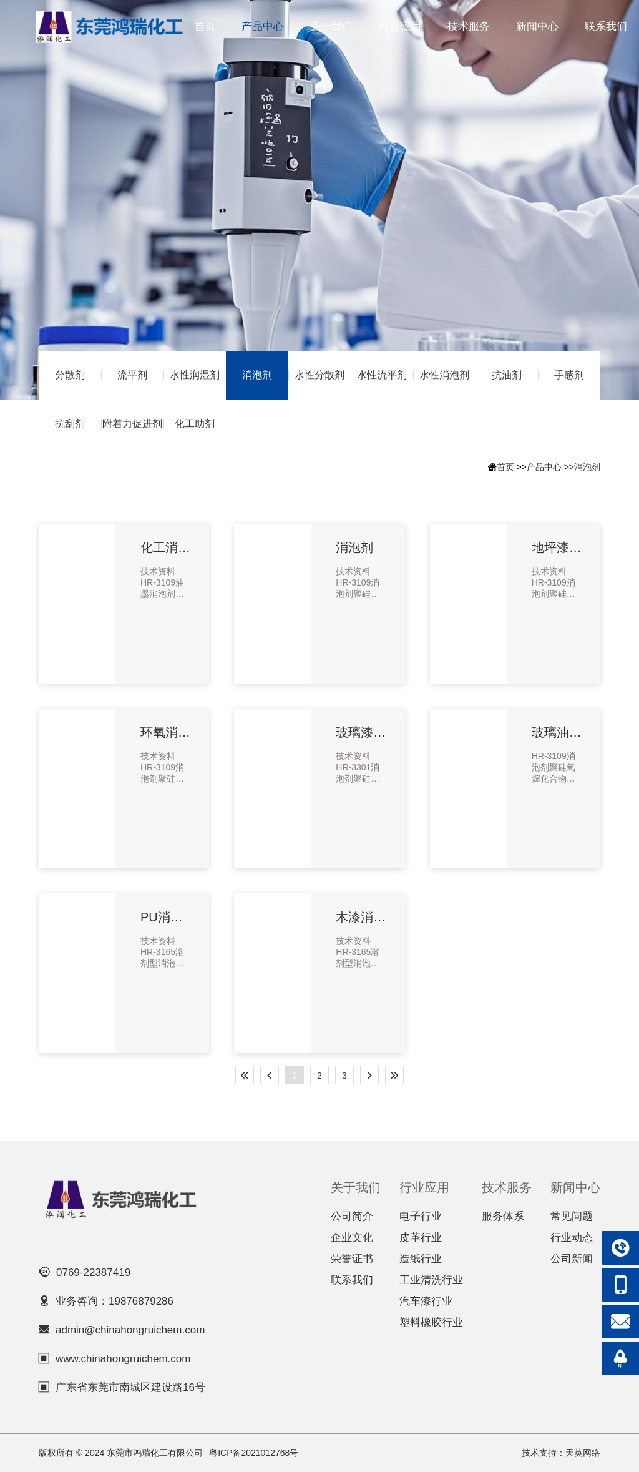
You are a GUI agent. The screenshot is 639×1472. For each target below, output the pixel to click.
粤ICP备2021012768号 (253, 1453)
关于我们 (331, 26)
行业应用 (400, 26)
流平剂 (132, 375)
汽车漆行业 (425, 1301)
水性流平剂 (382, 375)
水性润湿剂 (195, 375)
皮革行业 (420, 1238)
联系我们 (606, 26)
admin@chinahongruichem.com (130, 1330)
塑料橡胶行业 (431, 1322)
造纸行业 (420, 1259)
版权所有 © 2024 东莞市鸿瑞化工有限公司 (121, 1453)
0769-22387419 (93, 1272)
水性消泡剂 (444, 375)
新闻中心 (537, 26)
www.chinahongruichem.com (123, 1359)
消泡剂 (257, 375)
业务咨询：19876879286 (114, 1301)
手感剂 (569, 375)
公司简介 (352, 1216)
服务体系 (503, 1216)
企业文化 (352, 1238)
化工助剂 (195, 423)
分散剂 (70, 375)
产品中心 (262, 26)
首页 (204, 26)
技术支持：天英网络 (561, 1453)
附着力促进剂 (132, 423)
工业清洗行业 (431, 1280)
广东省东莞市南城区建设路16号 (130, 1387)
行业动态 (571, 1238)
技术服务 (468, 26)
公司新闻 (571, 1259)
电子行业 (420, 1216)
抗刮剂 (70, 423)
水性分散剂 (319, 375)
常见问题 (571, 1216)
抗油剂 (507, 375)
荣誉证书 (352, 1259)
